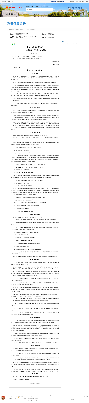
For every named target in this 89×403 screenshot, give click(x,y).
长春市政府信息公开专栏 (14, 29)
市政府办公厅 (22, 29)
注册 (61, 1)
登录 (59, 1)
